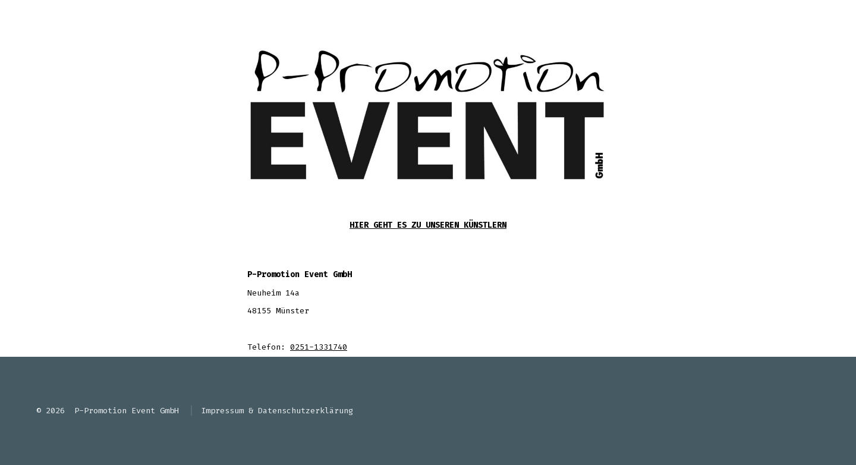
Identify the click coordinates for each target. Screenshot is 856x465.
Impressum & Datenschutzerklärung (277, 411)
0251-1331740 (318, 347)
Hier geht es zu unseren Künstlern (428, 225)
